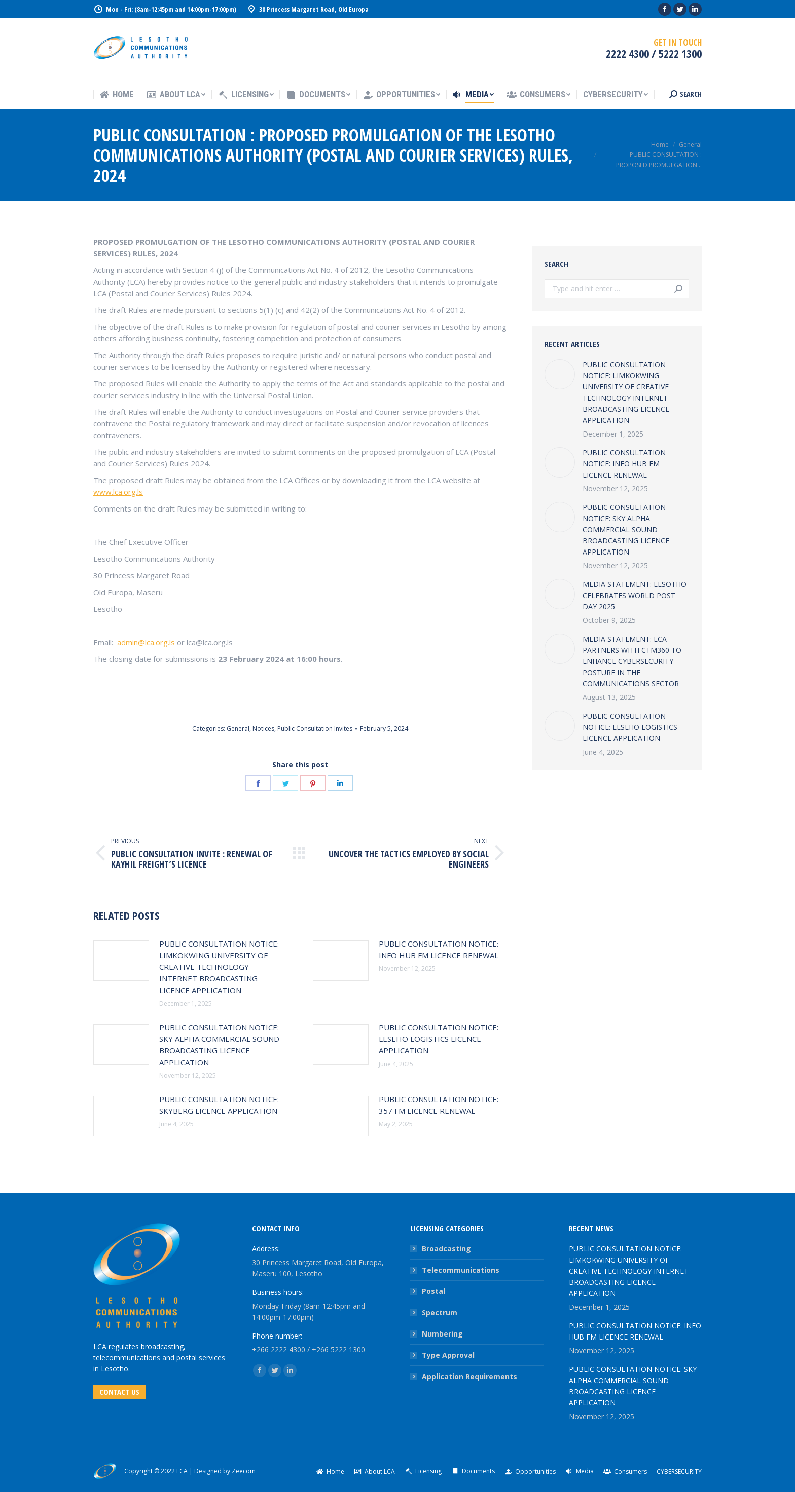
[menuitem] (116, 94)
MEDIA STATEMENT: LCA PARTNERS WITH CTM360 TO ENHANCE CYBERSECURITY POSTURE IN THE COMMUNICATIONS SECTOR (632, 661)
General (238, 728)
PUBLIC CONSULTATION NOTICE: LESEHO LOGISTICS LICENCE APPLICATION (438, 1038)
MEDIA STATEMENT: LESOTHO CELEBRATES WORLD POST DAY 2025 (634, 595)
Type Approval (448, 1355)
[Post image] (121, 960)
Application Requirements (469, 1376)
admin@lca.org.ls (146, 642)
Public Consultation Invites (314, 728)
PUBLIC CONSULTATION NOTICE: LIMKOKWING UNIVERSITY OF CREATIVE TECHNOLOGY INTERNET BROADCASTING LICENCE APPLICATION (219, 966)
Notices (263, 728)
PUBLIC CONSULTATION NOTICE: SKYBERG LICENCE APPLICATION (219, 1105)
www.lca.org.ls (118, 492)
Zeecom (244, 1471)
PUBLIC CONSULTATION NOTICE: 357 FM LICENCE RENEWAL (438, 1105)
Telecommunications (460, 1270)
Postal (433, 1291)
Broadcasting (446, 1248)
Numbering (442, 1334)
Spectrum (439, 1312)
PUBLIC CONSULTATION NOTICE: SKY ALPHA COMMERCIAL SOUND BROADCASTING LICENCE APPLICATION (219, 1044)
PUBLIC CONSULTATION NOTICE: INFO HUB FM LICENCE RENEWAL (438, 949)
